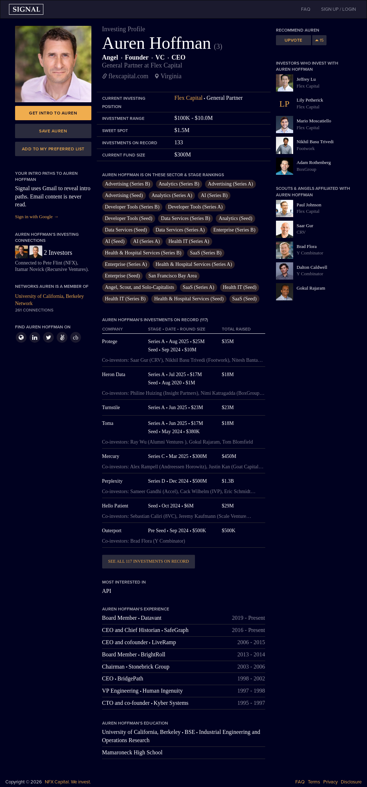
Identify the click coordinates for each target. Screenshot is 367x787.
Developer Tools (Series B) (132, 207)
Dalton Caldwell (312, 267)
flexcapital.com (128, 76)
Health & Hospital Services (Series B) (143, 253)
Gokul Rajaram (311, 288)
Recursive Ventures (66, 269)
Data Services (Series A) (180, 230)
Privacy (330, 782)
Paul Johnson (309, 204)
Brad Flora (307, 246)
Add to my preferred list (53, 148)
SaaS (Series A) (198, 287)
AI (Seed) (115, 241)
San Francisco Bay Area (172, 275)
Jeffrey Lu (306, 79)
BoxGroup (306, 169)
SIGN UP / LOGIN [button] (338, 9)
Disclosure (351, 782)
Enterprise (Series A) (126, 264)
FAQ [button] (305, 9)
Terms (314, 782)
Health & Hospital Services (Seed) (189, 298)
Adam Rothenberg (314, 162)
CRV (301, 232)
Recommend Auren (297, 30)
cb (75, 337)
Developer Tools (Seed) (129, 218)
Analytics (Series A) (172, 195)
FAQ (300, 782)
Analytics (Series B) (179, 184)
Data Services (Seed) (126, 230)
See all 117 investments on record (148, 561)
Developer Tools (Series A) (195, 207)
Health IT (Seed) (240, 287)
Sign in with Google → (36, 216)
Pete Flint (52, 263)
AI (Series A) (146, 241)
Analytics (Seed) (235, 218)
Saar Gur (305, 225)
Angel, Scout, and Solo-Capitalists (139, 287)
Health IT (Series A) (188, 241)
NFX (70, 263)
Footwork (306, 148)
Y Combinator (310, 253)
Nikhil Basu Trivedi (315, 141)
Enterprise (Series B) (234, 230)
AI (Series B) (214, 195)
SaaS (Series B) (205, 253)
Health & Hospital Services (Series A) (194, 264)
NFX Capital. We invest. (68, 782)
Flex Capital (189, 98)
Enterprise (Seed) (122, 275)
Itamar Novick (29, 269)
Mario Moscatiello (314, 120)
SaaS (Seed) (244, 298)
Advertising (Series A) (230, 184)
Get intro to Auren (53, 113)
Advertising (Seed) (124, 195)
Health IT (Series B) (125, 298)
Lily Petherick (310, 100)
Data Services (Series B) (185, 218)
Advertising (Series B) (127, 184)
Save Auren (53, 130)
